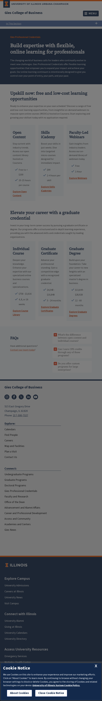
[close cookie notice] (96, 666)
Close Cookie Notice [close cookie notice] (51, 693)
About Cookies (19, 693)
